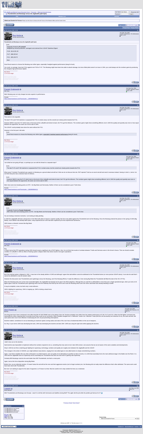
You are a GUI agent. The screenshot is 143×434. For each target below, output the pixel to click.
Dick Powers (9, 310)
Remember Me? (134, 12)
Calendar (116, 16)
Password (117, 14)
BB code (6, 414)
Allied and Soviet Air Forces (44, 12)
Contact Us (121, 426)
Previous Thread (68, 402)
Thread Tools (126, 27)
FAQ (17, 16)
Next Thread (76, 402)
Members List (62, 16)
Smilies (6, 415)
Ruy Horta (17, 35)
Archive (137, 426)
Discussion (33, 12)
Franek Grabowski (11, 89)
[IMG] (5, 417)
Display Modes (135, 27)
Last (136, 25)
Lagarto (7, 389)
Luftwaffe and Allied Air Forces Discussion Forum (18, 12)
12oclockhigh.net (129, 426)
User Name (118, 12)
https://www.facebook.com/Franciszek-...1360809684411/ (21, 98)
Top (140, 426)
